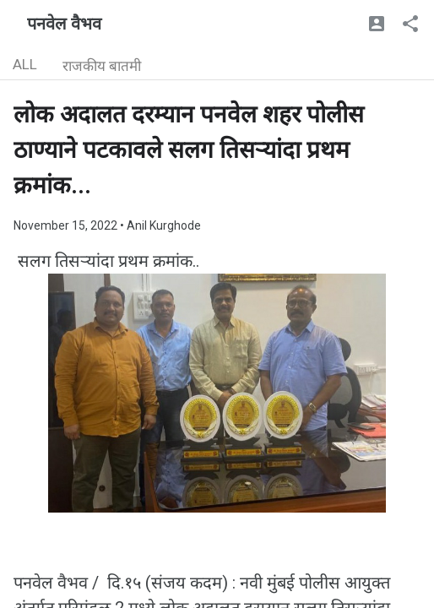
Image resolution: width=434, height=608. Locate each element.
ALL (25, 64)
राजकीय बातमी (101, 65)
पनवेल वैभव (64, 24)
